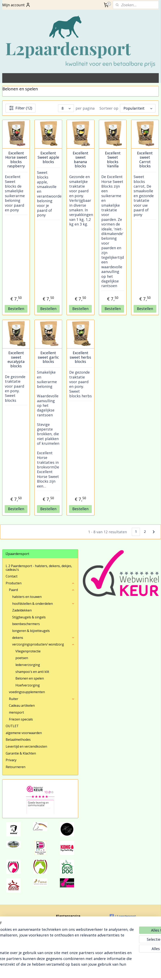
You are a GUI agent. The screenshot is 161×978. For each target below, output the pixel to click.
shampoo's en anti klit (32, 671)
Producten (40, 583)
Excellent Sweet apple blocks (48, 157)
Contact (11, 576)
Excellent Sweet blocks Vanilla (113, 159)
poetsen (21, 658)
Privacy (11, 760)
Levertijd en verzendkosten (26, 746)
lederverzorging (27, 665)
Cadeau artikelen (22, 705)
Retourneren (15, 767)
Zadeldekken (22, 610)
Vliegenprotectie (28, 651)
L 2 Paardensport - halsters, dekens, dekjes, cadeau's (39, 568)
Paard (42, 590)
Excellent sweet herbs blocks (80, 357)
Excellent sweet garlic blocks (48, 357)
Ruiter (42, 699)
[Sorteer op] (137, 108)
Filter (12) (20, 108)
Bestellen (16, 308)
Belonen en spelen (29, 678)
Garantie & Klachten (21, 753)
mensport (16, 712)
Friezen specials (21, 719)
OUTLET (12, 726)
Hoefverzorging (27, 685)
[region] (54, 943)
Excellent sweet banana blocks (80, 159)
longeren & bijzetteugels (31, 630)
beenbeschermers (26, 624)
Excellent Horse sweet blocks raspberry (16, 159)
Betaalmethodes (18, 739)
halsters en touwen (27, 596)
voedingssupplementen (27, 692)
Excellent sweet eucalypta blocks (16, 359)
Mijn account (16, 4)
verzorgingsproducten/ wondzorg (43, 644)
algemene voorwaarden (24, 733)
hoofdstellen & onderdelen (43, 603)
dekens (43, 637)
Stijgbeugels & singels (29, 617)
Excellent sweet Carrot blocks (145, 159)
